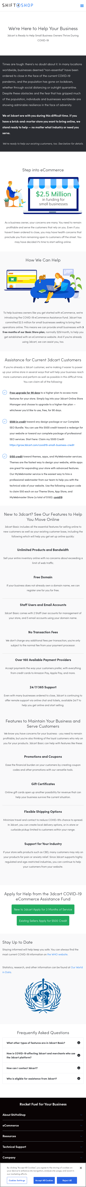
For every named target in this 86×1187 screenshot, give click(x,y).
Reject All (67, 1180)
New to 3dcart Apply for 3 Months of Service (43, 909)
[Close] (80, 1167)
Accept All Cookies (44, 1180)
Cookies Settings (17, 1180)
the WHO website (57, 954)
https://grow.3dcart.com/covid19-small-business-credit (42, 445)
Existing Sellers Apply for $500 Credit (43, 921)
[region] (43, 1175)
